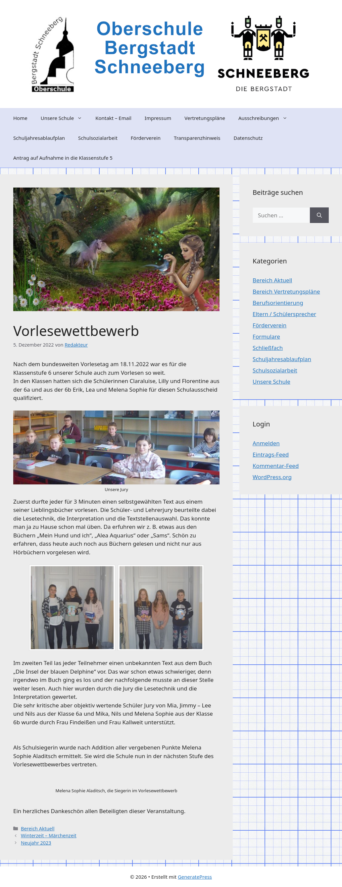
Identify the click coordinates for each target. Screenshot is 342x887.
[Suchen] (319, 215)
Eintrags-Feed (271, 454)
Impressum (158, 118)
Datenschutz (248, 138)
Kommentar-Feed (276, 466)
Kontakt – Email (113, 118)
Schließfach (268, 348)
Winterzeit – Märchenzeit (48, 835)
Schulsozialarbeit (98, 138)
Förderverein (146, 138)
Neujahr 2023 (36, 843)
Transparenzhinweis (197, 138)
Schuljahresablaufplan (39, 138)
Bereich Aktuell (37, 828)
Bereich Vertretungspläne (286, 291)
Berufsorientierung (278, 302)
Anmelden (266, 443)
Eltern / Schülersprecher (284, 314)
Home (20, 118)
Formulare (266, 336)
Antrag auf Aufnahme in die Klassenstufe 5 (63, 157)
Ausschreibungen (266, 118)
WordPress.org (272, 477)
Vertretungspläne (204, 118)
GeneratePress (195, 876)
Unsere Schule (65, 118)
